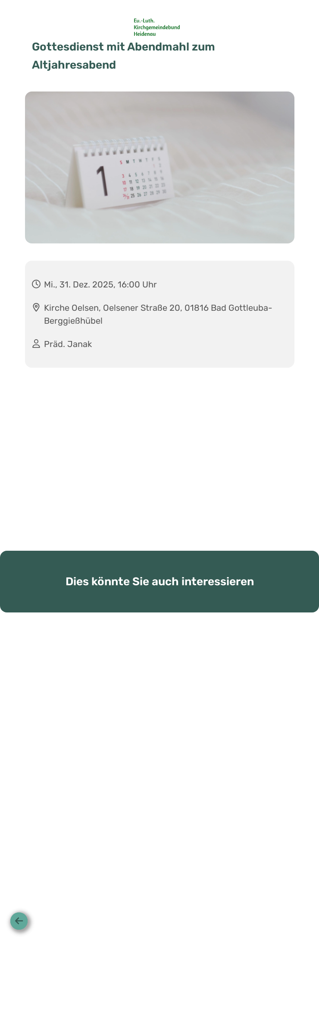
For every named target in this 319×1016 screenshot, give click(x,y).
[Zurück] (19, 921)
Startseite (117, 983)
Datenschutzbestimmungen (177, 983)
